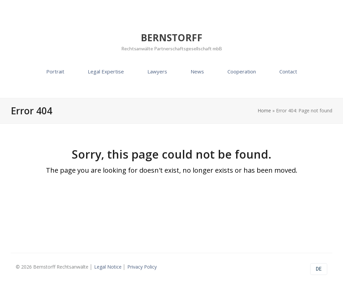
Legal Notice (108, 267)
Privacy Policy (142, 267)
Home (264, 110)
